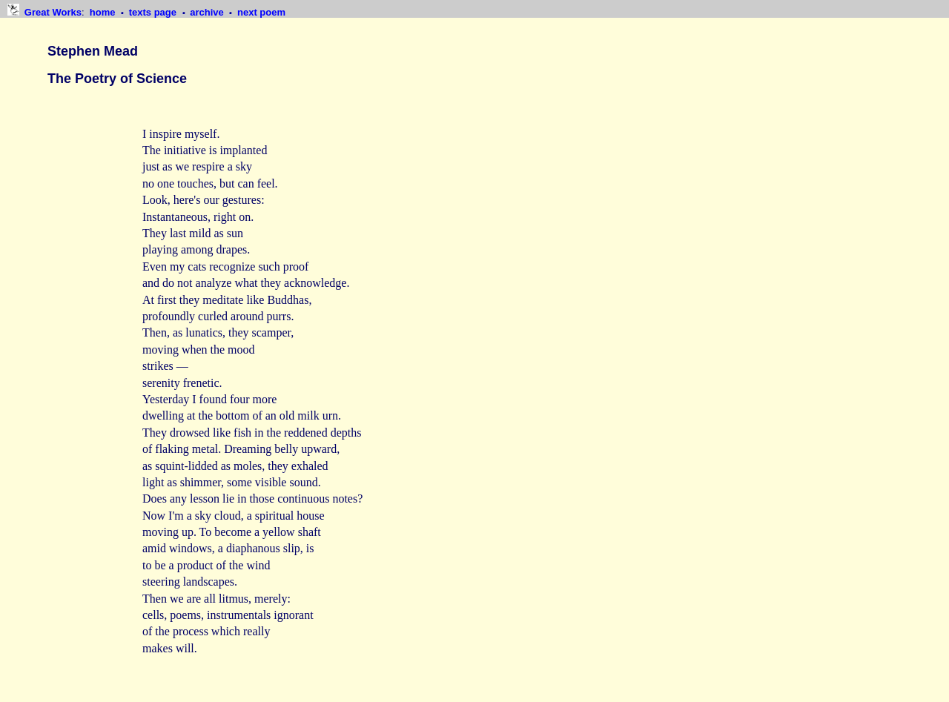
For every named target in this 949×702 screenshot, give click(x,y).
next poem (261, 12)
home (104, 12)
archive (208, 12)
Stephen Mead (92, 51)
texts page (154, 12)
